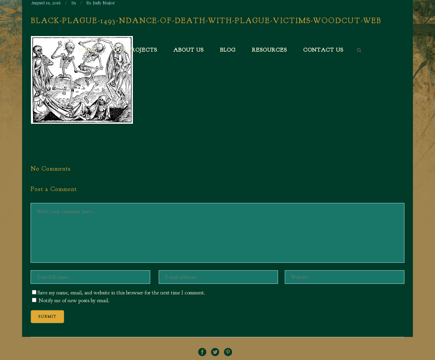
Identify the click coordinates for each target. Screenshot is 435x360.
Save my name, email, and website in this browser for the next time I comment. (121, 292)
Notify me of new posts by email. (74, 300)
